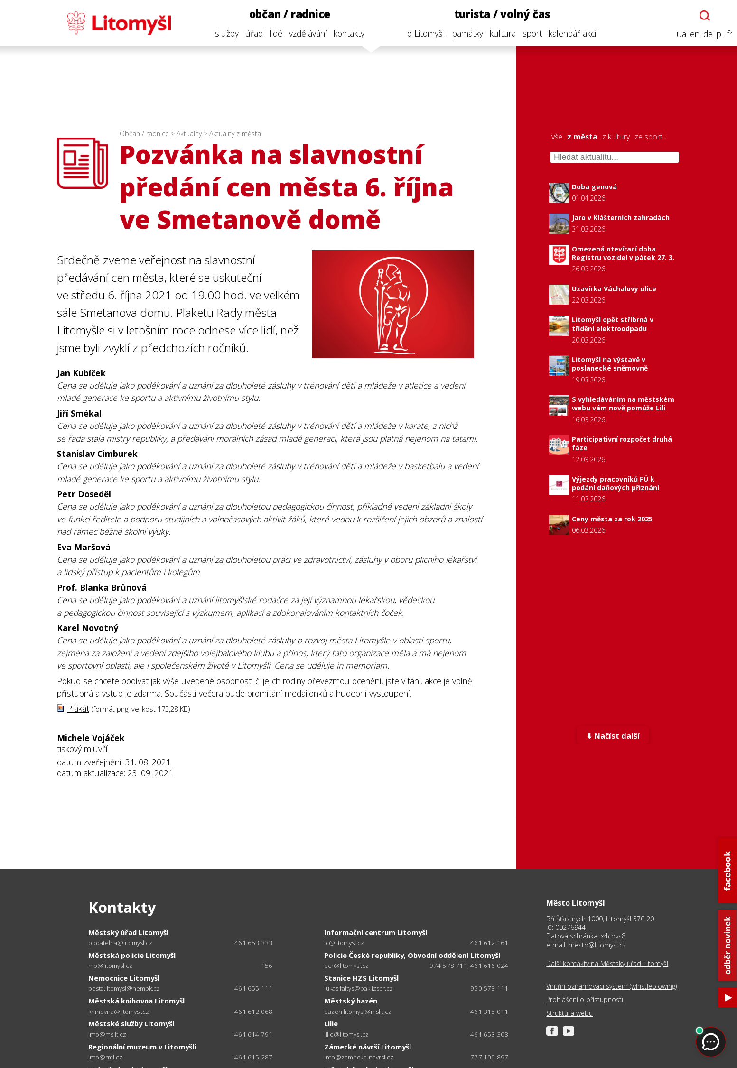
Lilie (331, 1023)
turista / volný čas (499, 14)
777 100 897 (489, 1057)
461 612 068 (253, 1011)
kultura (500, 33)
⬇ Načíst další (613, 736)
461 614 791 (253, 1034)
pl (717, 33)
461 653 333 (253, 942)
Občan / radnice (144, 133)
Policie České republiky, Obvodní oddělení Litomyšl (412, 955)
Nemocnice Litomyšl (123, 978)
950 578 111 (489, 988)
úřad (251, 33)
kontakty (346, 33)
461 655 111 (253, 988)
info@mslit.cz (107, 1035)
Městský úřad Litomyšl (128, 932)
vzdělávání (305, 33)
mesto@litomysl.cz (597, 944)
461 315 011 (489, 1011)
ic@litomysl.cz (344, 943)
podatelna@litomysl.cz (120, 943)
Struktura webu (569, 1013)
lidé (273, 33)
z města (582, 137)
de (705, 33)
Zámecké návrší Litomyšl (367, 1046)
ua (678, 33)
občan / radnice (287, 14)
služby (224, 33)
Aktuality (189, 133)
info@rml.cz (105, 1057)
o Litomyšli (423, 33)
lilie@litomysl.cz (346, 1035)
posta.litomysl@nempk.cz (124, 988)
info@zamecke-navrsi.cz (358, 1057)
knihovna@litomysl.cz (118, 1012)
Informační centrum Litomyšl (375, 932)
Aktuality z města (235, 133)
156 (267, 965)
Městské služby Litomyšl (131, 1023)
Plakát (78, 708)
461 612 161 (489, 942)
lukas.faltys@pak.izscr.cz (358, 988)
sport (529, 33)
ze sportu (650, 137)
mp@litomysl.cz (110, 966)
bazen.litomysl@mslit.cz (358, 1012)
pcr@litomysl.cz (346, 966)
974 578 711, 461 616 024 (469, 965)
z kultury (616, 137)
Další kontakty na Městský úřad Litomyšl (607, 963)
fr (726, 33)
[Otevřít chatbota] (702, 16)
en (692, 33)
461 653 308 (489, 1034)
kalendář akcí (570, 33)
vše (556, 137)
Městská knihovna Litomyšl (136, 1000)
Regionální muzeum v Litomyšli (142, 1046)
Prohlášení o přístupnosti (584, 999)
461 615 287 (253, 1057)
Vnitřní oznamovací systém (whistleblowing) (611, 986)
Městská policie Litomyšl (132, 955)
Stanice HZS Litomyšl (361, 978)
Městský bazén (350, 1000)
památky (464, 33)
